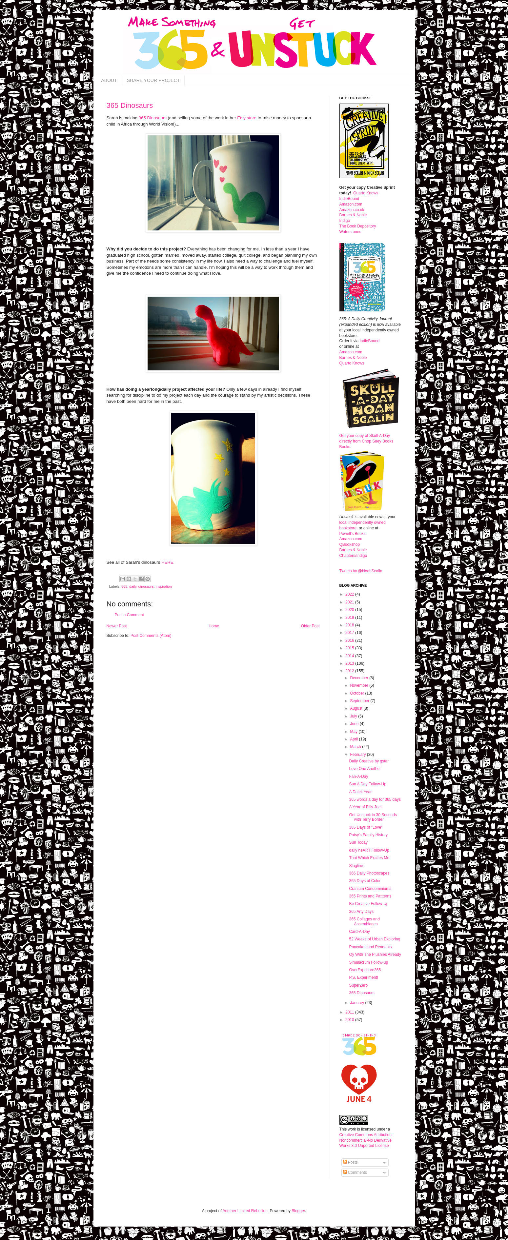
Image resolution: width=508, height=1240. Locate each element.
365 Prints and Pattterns (370, 896)
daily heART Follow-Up (369, 850)
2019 (350, 617)
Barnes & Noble (353, 215)
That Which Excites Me (369, 858)
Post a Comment (129, 615)
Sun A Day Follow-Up (367, 784)
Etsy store (246, 117)
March (356, 746)
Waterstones (350, 231)
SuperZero (358, 985)
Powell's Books (352, 533)
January (357, 1002)
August (356, 708)
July (354, 716)
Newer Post (117, 626)
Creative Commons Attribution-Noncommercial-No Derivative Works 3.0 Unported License (366, 1140)
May (354, 731)
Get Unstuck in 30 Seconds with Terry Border (372, 817)
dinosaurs (146, 586)
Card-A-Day (359, 931)
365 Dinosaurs (130, 105)
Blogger (298, 1211)
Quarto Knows (365, 193)
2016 (350, 640)
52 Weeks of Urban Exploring (374, 939)
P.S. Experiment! (363, 977)
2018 (350, 625)
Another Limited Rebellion (244, 1211)
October (357, 693)
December (359, 678)
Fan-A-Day (358, 776)
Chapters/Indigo (353, 555)
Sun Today (358, 842)
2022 (350, 594)
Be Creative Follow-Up (368, 903)
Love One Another (365, 768)
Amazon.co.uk (351, 209)
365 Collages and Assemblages (364, 921)
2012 (350, 671)
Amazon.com (350, 204)
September (360, 701)
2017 (350, 632)
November (359, 685)
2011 (350, 1012)
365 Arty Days (361, 911)
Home (214, 626)
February (358, 754)
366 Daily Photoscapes (369, 873)
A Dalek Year (360, 792)
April (354, 739)
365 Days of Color (364, 880)
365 (124, 586)
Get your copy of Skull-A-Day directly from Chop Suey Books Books (366, 441)
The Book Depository (357, 226)
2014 (350, 656)
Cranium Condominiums (370, 888)
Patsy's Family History (368, 835)
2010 (350, 1019)
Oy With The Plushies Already (375, 954)
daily (132, 586)
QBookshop (349, 544)
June (354, 723)
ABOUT (109, 80)
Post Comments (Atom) (151, 635)
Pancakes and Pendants (370, 947)
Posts (350, 1162)
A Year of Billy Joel (365, 807)
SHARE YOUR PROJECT (153, 80)
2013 (350, 663)
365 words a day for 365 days (374, 799)
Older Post (310, 626)
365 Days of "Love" (365, 827)
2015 (350, 648)
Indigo (344, 220)
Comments (355, 1172)
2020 (350, 609)
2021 (350, 602)
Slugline (356, 865)
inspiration (164, 586)
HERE (167, 562)
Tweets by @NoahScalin (360, 571)
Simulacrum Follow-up (368, 962)
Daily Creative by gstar (369, 761)
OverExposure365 (365, 970)
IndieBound (349, 198)
